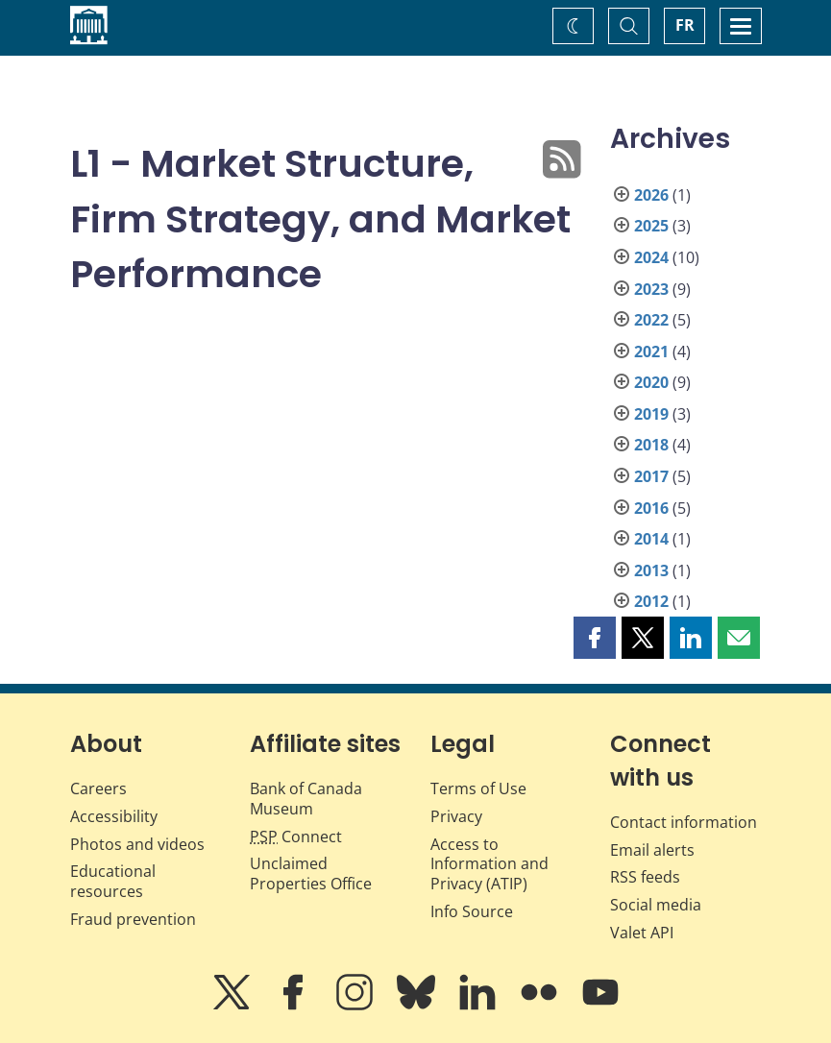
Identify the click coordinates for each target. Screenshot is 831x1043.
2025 (651, 225)
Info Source (471, 911)
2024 (651, 257)
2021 (651, 351)
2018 (651, 444)
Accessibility (114, 816)
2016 (651, 508)
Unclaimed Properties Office (311, 873)
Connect (296, 836)
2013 (651, 570)
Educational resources (113, 881)
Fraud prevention (133, 919)
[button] (595, 638)
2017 (651, 476)
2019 (651, 413)
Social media (655, 904)
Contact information (683, 822)
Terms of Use (478, 788)
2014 (651, 538)
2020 (651, 382)
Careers (98, 788)
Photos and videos (137, 844)
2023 (651, 289)
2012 (651, 601)
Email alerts (652, 850)
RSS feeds (645, 876)
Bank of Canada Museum (306, 798)
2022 (651, 319)
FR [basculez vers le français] (685, 25)
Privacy (456, 816)
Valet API (641, 932)
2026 (651, 195)
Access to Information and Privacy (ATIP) (489, 864)
